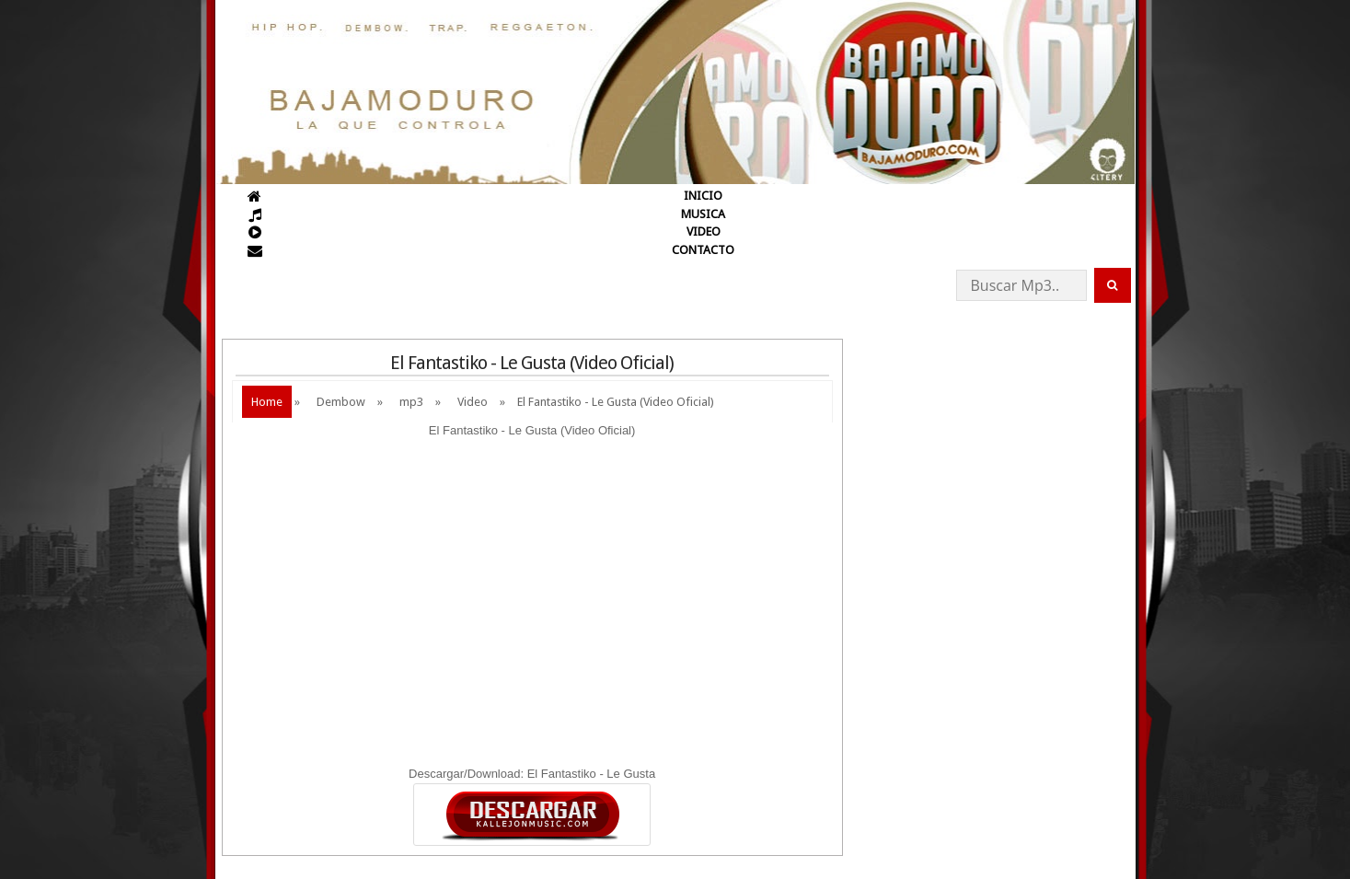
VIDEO (704, 231)
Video (472, 402)
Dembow (341, 402)
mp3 (411, 402)
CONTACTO (703, 250)
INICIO (703, 195)
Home (267, 402)
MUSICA (703, 214)
